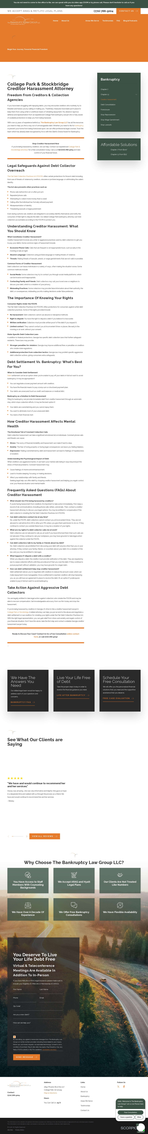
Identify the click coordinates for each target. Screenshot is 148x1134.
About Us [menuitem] (65, 21)
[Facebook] (124, 1086)
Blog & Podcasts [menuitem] (130, 21)
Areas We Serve (86, 1101)
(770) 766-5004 (103, 11)
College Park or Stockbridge (18, 612)
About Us (84, 1092)
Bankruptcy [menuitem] (77, 21)
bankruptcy (79, 126)
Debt (9, 376)
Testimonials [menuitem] (107, 21)
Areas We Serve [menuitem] (92, 21)
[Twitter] (118, 1086)
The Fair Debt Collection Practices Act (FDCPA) (25, 176)
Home (83, 1087)
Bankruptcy (85, 1096)
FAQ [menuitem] (118, 21)
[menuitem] (119, 89)
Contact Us (85, 1110)
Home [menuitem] (55, 21)
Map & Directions (50, 1093)
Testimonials (85, 1106)
